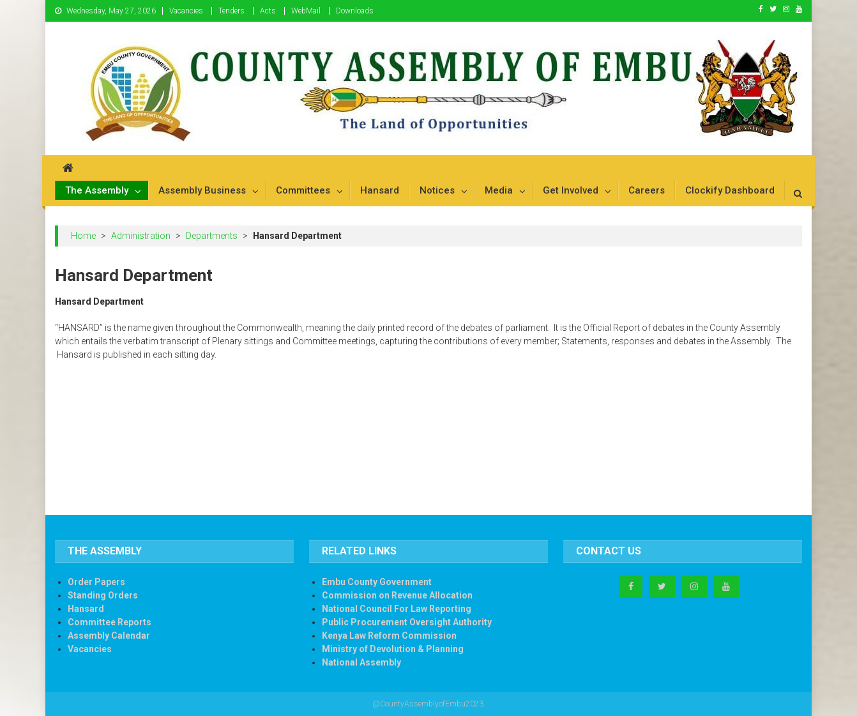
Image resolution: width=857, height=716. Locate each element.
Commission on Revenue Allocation (397, 595)
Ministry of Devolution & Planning (393, 649)
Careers (646, 190)
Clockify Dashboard (730, 190)
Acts (268, 10)
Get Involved (570, 190)
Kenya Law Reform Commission (389, 635)
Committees (303, 190)
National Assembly (361, 662)
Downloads (355, 10)
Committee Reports (109, 622)
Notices (437, 190)
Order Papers (96, 582)
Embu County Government (377, 582)
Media (499, 190)
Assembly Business (202, 190)
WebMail (306, 10)
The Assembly (96, 190)
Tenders (231, 10)
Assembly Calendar (109, 635)
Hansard (379, 190)
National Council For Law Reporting (396, 609)
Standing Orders (103, 595)
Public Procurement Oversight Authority (407, 622)
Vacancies (186, 10)
